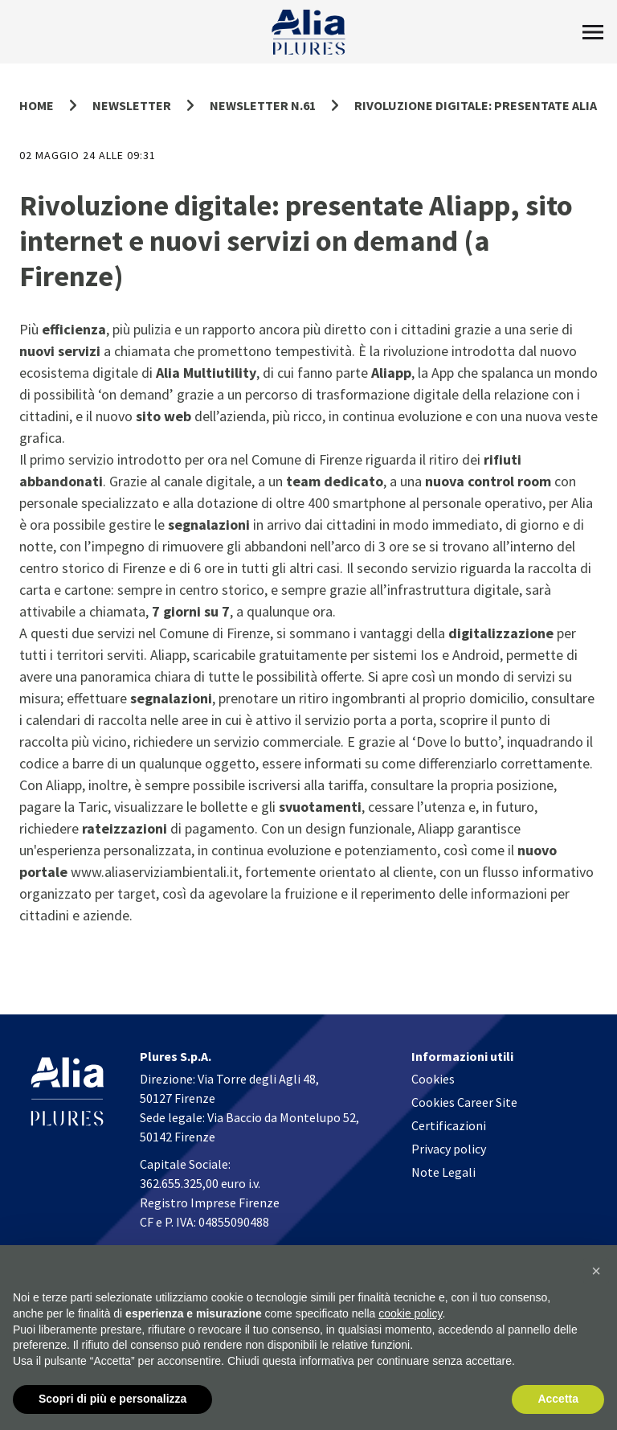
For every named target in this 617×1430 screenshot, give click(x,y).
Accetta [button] (557, 1398)
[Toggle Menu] (593, 32)
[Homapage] (308, 32)
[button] (596, 1271)
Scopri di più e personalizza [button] (112, 1398)
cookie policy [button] (410, 1313)
